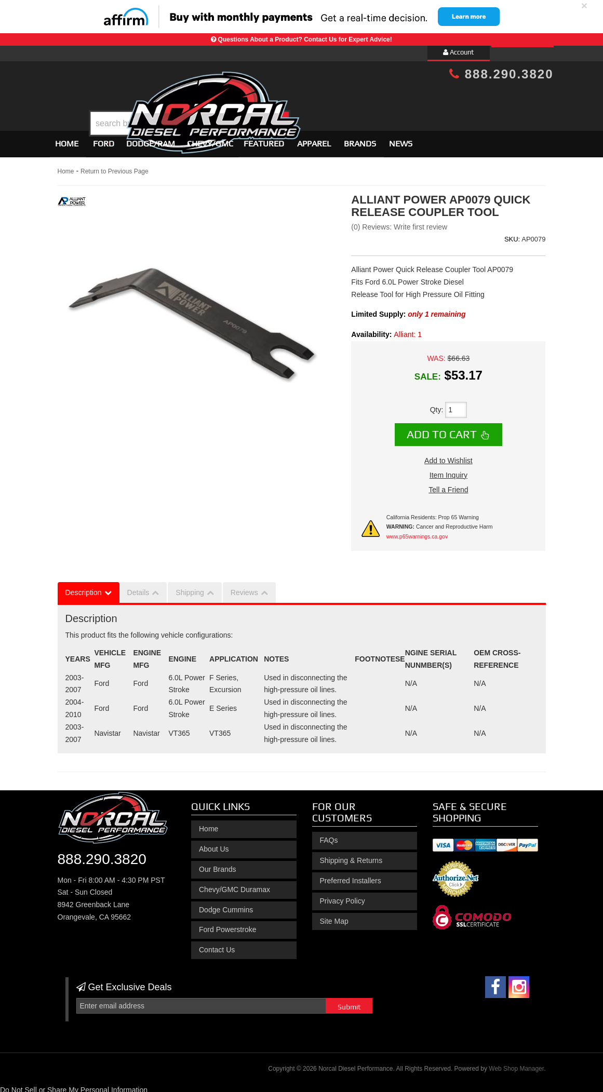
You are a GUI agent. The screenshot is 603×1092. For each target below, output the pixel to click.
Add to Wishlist (448, 456)
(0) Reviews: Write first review (399, 222)
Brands (360, 139)
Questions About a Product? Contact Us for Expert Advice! (305, 39)
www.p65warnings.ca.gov (417, 532)
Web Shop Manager (516, 1064)
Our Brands (217, 864)
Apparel (314, 139)
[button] (310, 97)
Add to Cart (442, 429)
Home (66, 139)
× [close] (584, 5)
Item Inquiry (448, 470)
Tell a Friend (448, 485)
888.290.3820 (501, 74)
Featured (264, 139)
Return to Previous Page (115, 166)
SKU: (512, 234)
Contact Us (217, 945)
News (400, 139)
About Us (214, 844)
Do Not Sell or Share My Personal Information (74, 1085)
